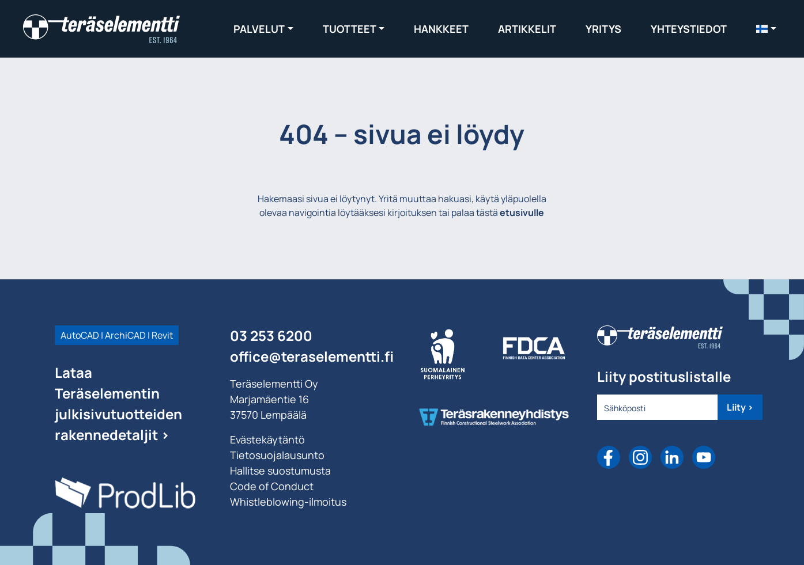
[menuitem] (766, 28)
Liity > (740, 407)
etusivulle (522, 212)
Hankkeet (441, 29)
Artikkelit (527, 29)
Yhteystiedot (689, 29)
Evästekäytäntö (267, 439)
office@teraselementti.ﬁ (312, 356)
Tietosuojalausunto (277, 455)
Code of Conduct (272, 486)
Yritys (603, 29)
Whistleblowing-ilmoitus (288, 502)
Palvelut (259, 29)
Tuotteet (349, 29)
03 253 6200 (271, 335)
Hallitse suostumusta (280, 470)
